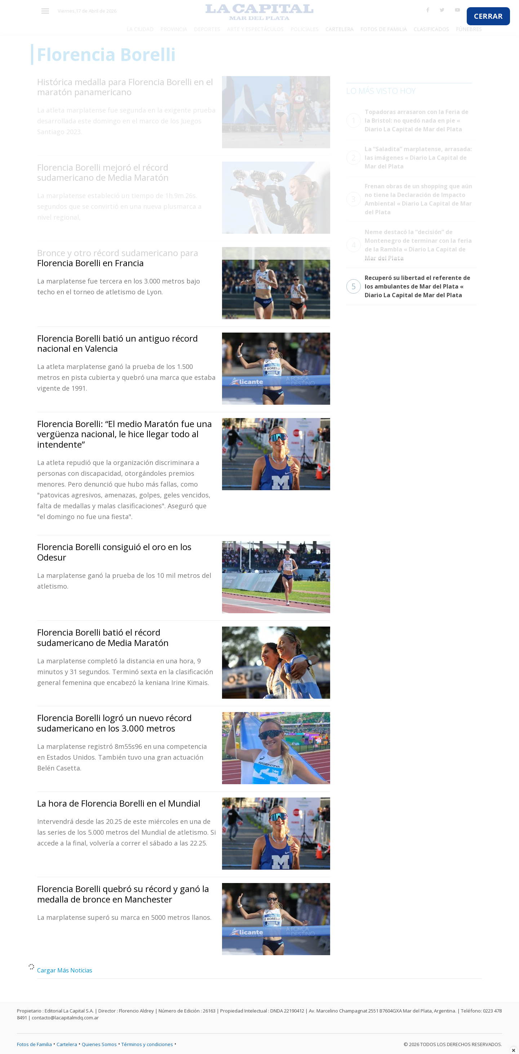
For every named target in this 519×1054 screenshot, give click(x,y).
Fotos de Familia (34, 1044)
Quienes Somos (99, 1044)
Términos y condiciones (147, 1044)
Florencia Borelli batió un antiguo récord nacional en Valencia (117, 343)
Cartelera (67, 1044)
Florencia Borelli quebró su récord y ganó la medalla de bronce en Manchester (123, 894)
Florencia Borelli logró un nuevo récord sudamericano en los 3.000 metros (114, 723)
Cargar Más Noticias (64, 970)
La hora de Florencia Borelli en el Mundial (118, 803)
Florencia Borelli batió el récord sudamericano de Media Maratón (103, 637)
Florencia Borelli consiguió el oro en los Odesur (114, 552)
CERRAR (488, 16)
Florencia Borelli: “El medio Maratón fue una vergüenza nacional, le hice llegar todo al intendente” (124, 434)
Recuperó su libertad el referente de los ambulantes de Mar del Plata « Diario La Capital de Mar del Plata (408, 286)
